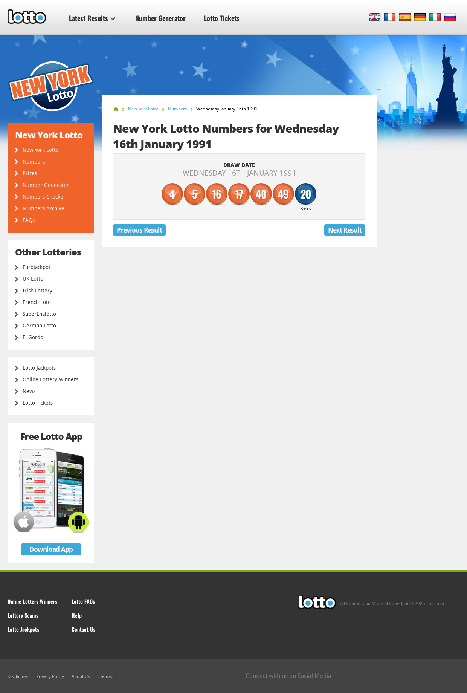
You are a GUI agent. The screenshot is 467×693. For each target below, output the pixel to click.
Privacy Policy (50, 676)
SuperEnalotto (39, 314)
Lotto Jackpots (39, 368)
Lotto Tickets (222, 18)
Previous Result (139, 230)
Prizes (30, 173)
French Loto (37, 302)
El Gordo (33, 337)
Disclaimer (18, 676)
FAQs (29, 220)
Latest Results (92, 18)
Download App (51, 549)
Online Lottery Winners (50, 379)
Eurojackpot (36, 267)
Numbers (34, 162)
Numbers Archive (43, 208)
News (29, 391)
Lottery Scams (23, 615)
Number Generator (160, 18)
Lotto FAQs (83, 601)
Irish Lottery (37, 291)
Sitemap (105, 676)
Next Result (345, 230)
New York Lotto (41, 150)
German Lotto (39, 326)
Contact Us (83, 629)
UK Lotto (33, 279)
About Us (81, 676)
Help (77, 615)
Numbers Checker (44, 197)
